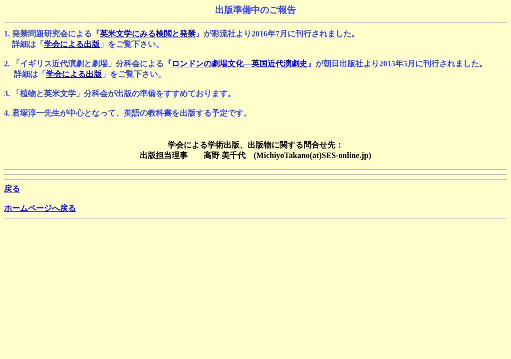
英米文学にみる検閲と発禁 (148, 33)
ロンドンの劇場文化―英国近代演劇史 (239, 63)
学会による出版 (72, 44)
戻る (12, 188)
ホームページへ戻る (40, 208)
